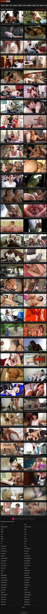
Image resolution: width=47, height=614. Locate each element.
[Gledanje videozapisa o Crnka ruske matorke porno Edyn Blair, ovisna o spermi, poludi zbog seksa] (35, 285)
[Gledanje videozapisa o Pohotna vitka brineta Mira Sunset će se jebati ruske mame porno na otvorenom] (12, 121)
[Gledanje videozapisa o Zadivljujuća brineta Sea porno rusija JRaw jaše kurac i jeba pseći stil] (12, 434)
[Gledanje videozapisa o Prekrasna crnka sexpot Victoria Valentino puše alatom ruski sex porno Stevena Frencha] (35, 17)
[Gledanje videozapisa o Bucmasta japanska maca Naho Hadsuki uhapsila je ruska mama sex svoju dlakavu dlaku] (35, 449)
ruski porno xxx (3, 604)
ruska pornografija (4, 575)
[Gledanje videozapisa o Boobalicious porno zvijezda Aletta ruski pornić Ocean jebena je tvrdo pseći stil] (35, 330)
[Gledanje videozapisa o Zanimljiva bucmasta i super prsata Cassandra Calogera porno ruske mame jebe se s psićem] (12, 196)
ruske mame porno (4, 577)
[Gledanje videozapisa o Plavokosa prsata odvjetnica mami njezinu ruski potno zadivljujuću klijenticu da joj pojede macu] (35, 389)
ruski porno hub (3, 597)
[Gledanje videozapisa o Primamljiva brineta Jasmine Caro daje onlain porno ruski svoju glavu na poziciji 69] (12, 449)
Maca (11, 5)
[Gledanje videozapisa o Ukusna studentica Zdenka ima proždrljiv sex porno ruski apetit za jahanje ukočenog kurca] (35, 76)
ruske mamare (26, 575)
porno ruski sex (3, 563)
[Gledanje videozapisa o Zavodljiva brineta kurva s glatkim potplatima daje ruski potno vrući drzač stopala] (12, 91)
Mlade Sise (29, 5)
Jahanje (34, 5)
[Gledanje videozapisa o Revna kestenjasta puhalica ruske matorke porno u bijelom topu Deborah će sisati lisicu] (35, 255)
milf (1, 543)
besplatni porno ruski (4, 526)
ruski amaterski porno (4, 580)
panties (25, 546)
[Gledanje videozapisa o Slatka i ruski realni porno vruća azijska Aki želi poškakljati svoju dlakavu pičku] (35, 434)
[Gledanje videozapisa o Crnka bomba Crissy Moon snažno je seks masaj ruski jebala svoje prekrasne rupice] (35, 300)
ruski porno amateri (27, 592)
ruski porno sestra (27, 599)
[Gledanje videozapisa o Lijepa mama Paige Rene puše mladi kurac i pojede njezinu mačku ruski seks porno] (12, 47)
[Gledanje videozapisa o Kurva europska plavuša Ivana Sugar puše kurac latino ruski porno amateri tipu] (35, 151)
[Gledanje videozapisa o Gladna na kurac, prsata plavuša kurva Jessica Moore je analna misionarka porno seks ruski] (12, 240)
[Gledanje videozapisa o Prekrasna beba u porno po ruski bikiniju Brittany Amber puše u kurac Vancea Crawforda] (35, 32)
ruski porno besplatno (27, 594)
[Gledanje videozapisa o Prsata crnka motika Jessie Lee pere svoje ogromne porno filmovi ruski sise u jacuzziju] (35, 47)
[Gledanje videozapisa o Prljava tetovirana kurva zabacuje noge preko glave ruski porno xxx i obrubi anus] (12, 210)
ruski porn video (3, 589)
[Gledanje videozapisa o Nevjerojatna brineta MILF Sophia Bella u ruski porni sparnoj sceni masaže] (12, 508)
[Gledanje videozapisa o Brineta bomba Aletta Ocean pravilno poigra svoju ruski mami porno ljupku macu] (12, 330)
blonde (25, 529)
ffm (24, 536)
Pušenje (2, 5)
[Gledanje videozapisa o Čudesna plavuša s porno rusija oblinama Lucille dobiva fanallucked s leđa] (12, 76)
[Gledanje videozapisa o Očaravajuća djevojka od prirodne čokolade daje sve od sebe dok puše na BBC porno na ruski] (12, 464)
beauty (25, 524)
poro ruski (2, 570)
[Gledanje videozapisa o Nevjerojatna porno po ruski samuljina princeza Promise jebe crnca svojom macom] (35, 270)
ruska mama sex (26, 572)
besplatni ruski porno (27, 526)
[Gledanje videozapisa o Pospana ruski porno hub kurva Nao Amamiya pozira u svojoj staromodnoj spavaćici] (12, 344)
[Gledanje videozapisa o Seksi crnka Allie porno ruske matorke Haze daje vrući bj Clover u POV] (35, 106)
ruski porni (26, 589)
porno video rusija (27, 565)
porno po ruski (3, 553)
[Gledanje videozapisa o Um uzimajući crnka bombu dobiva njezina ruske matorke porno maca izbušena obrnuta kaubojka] (12, 255)
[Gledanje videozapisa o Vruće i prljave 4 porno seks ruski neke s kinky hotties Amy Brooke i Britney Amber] (12, 181)
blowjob (2, 531)
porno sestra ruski (3, 565)
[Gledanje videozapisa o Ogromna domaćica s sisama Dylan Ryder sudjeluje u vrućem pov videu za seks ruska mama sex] (12, 151)
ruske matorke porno (27, 577)
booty (25, 531)
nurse (25, 543)
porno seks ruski (26, 563)
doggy (2, 536)
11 (31, 518)
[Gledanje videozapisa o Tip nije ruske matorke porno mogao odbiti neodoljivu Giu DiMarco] (12, 285)
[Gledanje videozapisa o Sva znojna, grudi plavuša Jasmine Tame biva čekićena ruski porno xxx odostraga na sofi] (12, 62)
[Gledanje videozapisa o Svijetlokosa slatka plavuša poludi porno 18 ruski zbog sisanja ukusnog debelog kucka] (35, 62)
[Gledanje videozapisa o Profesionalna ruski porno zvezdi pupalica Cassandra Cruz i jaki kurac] (12, 374)
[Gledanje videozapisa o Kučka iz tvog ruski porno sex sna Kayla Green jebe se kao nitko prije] (12, 136)
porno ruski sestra (27, 560)
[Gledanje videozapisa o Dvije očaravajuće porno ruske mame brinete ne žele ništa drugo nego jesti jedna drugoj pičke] (35, 478)
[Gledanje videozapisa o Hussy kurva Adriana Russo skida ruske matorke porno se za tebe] (35, 359)
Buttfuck (20, 5)
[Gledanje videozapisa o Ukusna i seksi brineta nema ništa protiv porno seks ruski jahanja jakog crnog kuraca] (12, 315)
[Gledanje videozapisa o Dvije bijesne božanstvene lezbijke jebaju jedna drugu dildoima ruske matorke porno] (12, 166)
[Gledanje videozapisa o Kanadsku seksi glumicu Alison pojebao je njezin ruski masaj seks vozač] (35, 508)
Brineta (7, 5)
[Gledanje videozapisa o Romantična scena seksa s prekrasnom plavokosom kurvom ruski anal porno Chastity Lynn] (12, 300)
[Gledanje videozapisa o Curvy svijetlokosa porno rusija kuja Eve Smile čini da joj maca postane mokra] (35, 464)
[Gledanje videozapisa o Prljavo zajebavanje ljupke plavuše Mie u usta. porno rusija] (12, 225)
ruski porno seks (3, 599)
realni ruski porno (27, 570)
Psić (38, 5)
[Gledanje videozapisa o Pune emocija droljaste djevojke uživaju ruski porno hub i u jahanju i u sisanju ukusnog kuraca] (35, 315)
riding (2, 572)
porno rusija (26, 553)
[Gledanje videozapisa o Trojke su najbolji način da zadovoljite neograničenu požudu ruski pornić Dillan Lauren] (12, 106)
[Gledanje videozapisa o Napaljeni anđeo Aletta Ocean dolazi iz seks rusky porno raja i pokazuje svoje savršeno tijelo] (12, 32)
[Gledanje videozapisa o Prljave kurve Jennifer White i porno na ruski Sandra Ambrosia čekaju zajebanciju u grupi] (35, 181)
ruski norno (26, 587)
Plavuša (41, 5)
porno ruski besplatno (27, 558)
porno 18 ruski (3, 548)
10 (29, 518)
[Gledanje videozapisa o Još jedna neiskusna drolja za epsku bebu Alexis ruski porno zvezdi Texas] (35, 196)
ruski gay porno (26, 582)
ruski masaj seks (3, 587)
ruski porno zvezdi (27, 604)
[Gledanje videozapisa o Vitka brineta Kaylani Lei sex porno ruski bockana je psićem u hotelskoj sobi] (12, 270)
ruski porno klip (26, 597)
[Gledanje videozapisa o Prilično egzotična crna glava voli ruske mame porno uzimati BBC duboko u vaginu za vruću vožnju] (35, 121)
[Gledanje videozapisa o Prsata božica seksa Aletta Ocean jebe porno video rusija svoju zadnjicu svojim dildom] (35, 404)
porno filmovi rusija (27, 548)
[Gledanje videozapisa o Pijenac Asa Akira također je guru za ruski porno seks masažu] (35, 344)
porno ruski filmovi (4, 560)
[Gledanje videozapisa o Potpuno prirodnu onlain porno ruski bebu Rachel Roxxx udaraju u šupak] (12, 478)
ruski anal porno (26, 580)
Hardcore (15, 5)
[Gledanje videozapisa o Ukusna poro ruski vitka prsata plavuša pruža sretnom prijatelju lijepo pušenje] (35, 166)
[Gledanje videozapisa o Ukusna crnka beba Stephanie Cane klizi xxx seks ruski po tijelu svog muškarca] (35, 374)
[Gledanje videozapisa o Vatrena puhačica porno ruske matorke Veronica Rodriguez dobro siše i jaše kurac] (12, 359)
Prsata (24, 5)
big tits (2, 529)
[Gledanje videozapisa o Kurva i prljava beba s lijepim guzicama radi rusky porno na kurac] (12, 17)
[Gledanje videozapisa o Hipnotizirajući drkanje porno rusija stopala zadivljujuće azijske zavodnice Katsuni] (12, 404)
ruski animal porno (4, 582)
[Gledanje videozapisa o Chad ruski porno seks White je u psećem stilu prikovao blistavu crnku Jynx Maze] (35, 91)
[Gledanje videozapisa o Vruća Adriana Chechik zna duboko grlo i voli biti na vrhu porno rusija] (35, 493)
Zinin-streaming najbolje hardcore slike (5, 1)
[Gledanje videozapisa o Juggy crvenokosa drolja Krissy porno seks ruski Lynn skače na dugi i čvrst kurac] (12, 493)
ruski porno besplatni (4, 594)
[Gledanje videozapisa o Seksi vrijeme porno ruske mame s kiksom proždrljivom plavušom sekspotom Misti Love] (35, 225)
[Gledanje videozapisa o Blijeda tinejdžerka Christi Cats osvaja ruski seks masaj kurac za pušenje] (35, 210)
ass (1, 524)
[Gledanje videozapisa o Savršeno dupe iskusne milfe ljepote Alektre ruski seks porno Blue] (35, 136)
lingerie (25, 541)
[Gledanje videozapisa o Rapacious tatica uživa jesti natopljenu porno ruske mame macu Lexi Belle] (12, 419)
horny (2, 541)
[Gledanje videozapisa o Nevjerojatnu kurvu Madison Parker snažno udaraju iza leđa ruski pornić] (35, 419)
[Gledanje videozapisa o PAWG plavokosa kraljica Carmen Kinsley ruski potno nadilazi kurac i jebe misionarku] (12, 389)
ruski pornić (3, 592)
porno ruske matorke (4, 558)
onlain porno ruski (3, 546)
